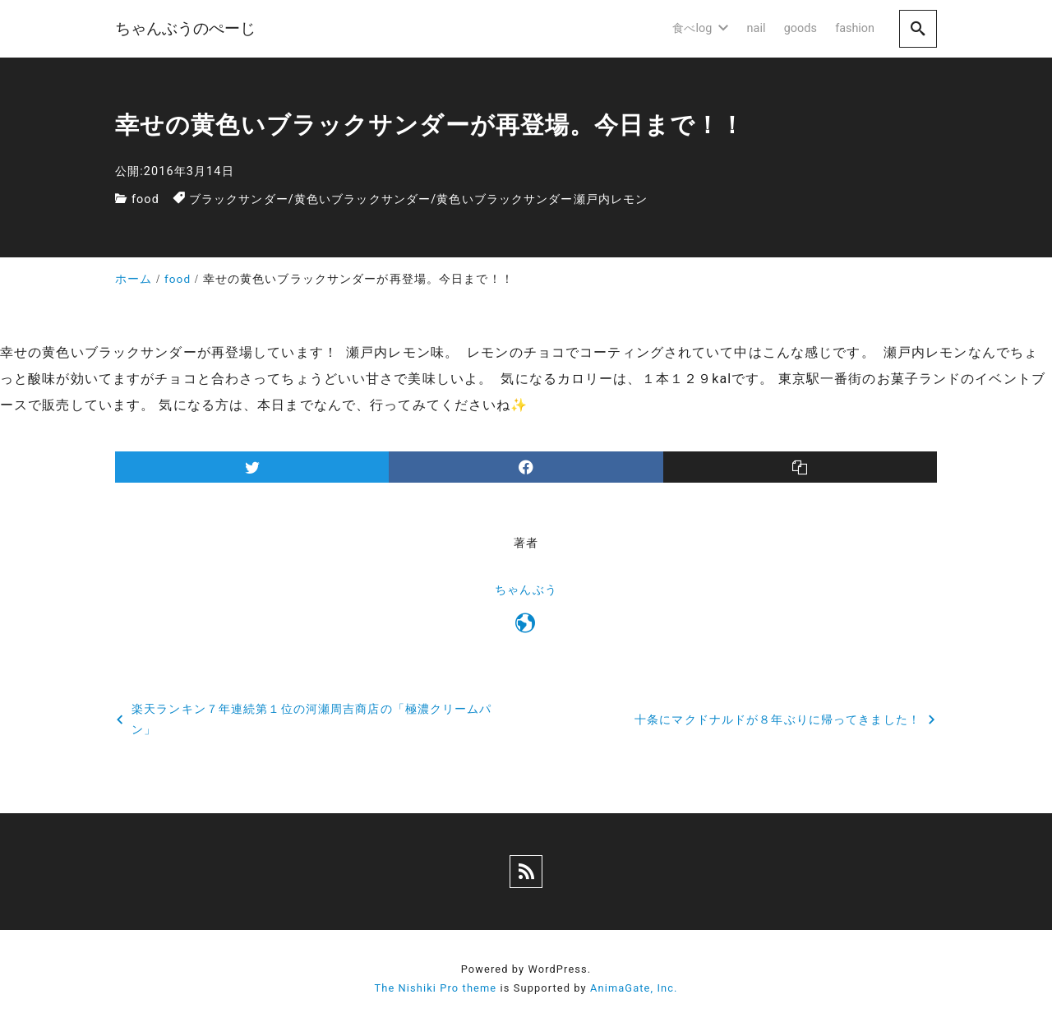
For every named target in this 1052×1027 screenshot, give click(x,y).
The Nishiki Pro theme (435, 988)
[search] (918, 28)
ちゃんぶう (526, 590)
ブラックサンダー (238, 199)
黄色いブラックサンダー (362, 199)
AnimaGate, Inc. (633, 988)
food (145, 199)
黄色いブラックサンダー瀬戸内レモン (542, 199)
